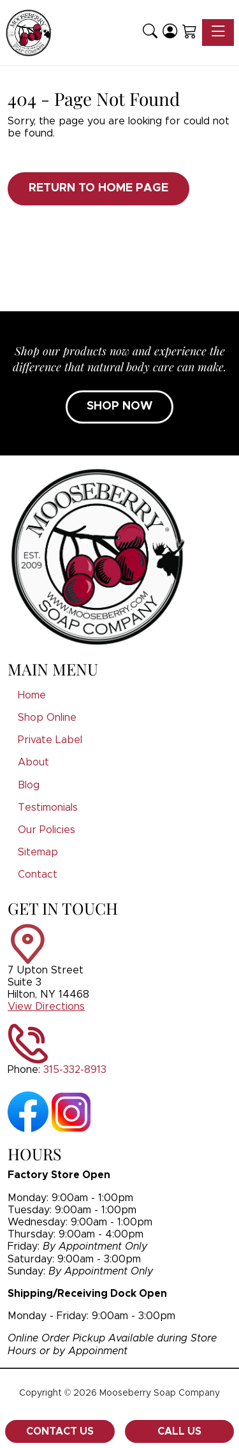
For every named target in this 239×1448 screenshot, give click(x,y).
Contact (37, 874)
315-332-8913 (74, 1070)
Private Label (50, 740)
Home (32, 695)
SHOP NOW (119, 406)
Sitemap (38, 852)
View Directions (46, 1006)
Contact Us (60, 1431)
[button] (150, 32)
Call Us (179, 1431)
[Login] (170, 32)
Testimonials (48, 807)
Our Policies (46, 830)
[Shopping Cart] (189, 32)
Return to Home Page (98, 188)
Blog (29, 785)
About (33, 762)
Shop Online (47, 718)
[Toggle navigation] (218, 32)
